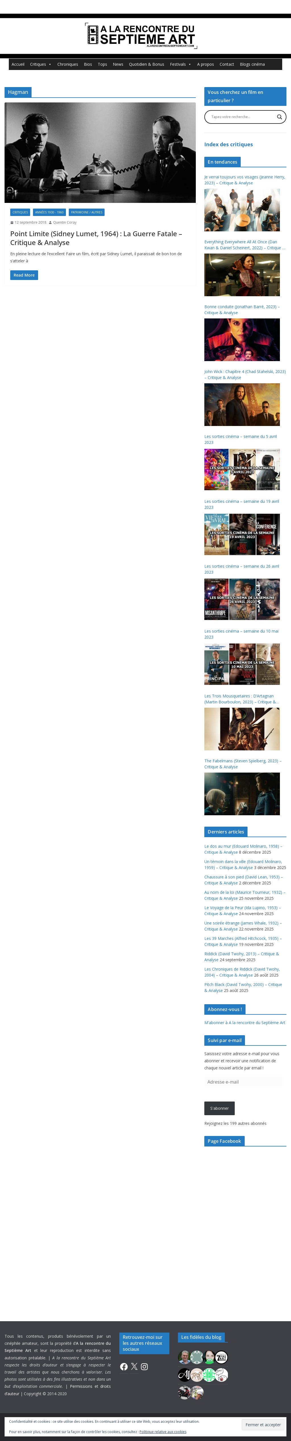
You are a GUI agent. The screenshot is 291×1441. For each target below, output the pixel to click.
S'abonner (219, 1108)
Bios (88, 64)
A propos (205, 64)
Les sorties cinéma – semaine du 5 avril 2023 (240, 439)
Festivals (181, 64)
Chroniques (67, 64)
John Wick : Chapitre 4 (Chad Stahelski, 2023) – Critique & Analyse (245, 374)
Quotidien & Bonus (146, 64)
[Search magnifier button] (280, 117)
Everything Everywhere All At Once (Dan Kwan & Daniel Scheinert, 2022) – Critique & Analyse (244, 245)
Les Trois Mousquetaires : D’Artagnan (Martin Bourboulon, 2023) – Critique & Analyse (240, 699)
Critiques (41, 64)
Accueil (18, 64)
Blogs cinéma (252, 64)
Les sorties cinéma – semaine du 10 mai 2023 (241, 634)
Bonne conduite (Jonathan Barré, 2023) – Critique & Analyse (242, 309)
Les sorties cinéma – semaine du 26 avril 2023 (241, 569)
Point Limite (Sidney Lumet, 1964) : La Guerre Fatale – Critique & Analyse (96, 238)
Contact (227, 64)
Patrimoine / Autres (86, 212)
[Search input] (242, 117)
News (118, 64)
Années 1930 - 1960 (49, 212)
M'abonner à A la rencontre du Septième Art (244, 1022)
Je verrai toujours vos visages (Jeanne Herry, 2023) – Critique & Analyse (244, 180)
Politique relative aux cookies (163, 1431)
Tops (102, 64)
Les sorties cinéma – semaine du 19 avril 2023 (241, 504)
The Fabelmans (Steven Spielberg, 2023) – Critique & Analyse (243, 763)
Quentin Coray (64, 222)
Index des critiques (228, 144)
